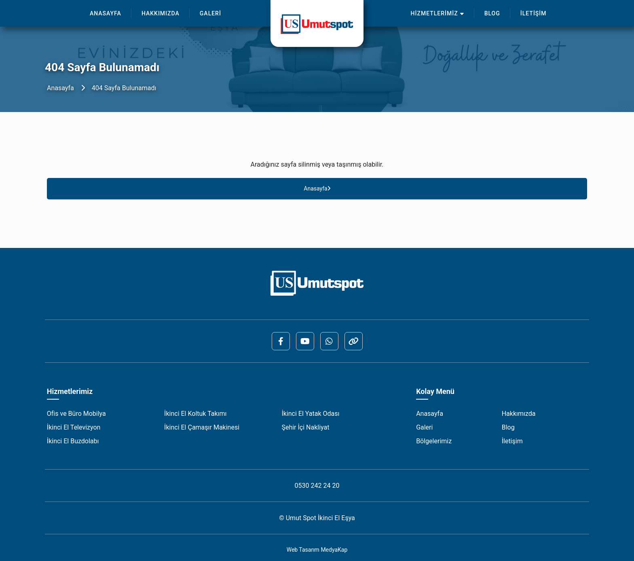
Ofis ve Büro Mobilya (76, 413)
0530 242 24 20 (317, 485)
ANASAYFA (105, 13)
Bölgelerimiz (434, 441)
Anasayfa (60, 88)
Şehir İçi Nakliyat (305, 427)
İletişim (512, 441)
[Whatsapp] (329, 341)
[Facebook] (281, 341)
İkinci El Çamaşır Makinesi (201, 427)
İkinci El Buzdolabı (73, 441)
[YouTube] (305, 341)
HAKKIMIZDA (161, 13)
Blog (508, 427)
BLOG (492, 13)
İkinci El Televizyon (74, 427)
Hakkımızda (519, 413)
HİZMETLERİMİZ (437, 13)
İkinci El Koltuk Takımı (195, 413)
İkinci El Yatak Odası (310, 413)
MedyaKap (334, 549)
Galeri (424, 427)
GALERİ (210, 13)
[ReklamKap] (353, 341)
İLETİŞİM (533, 13)
